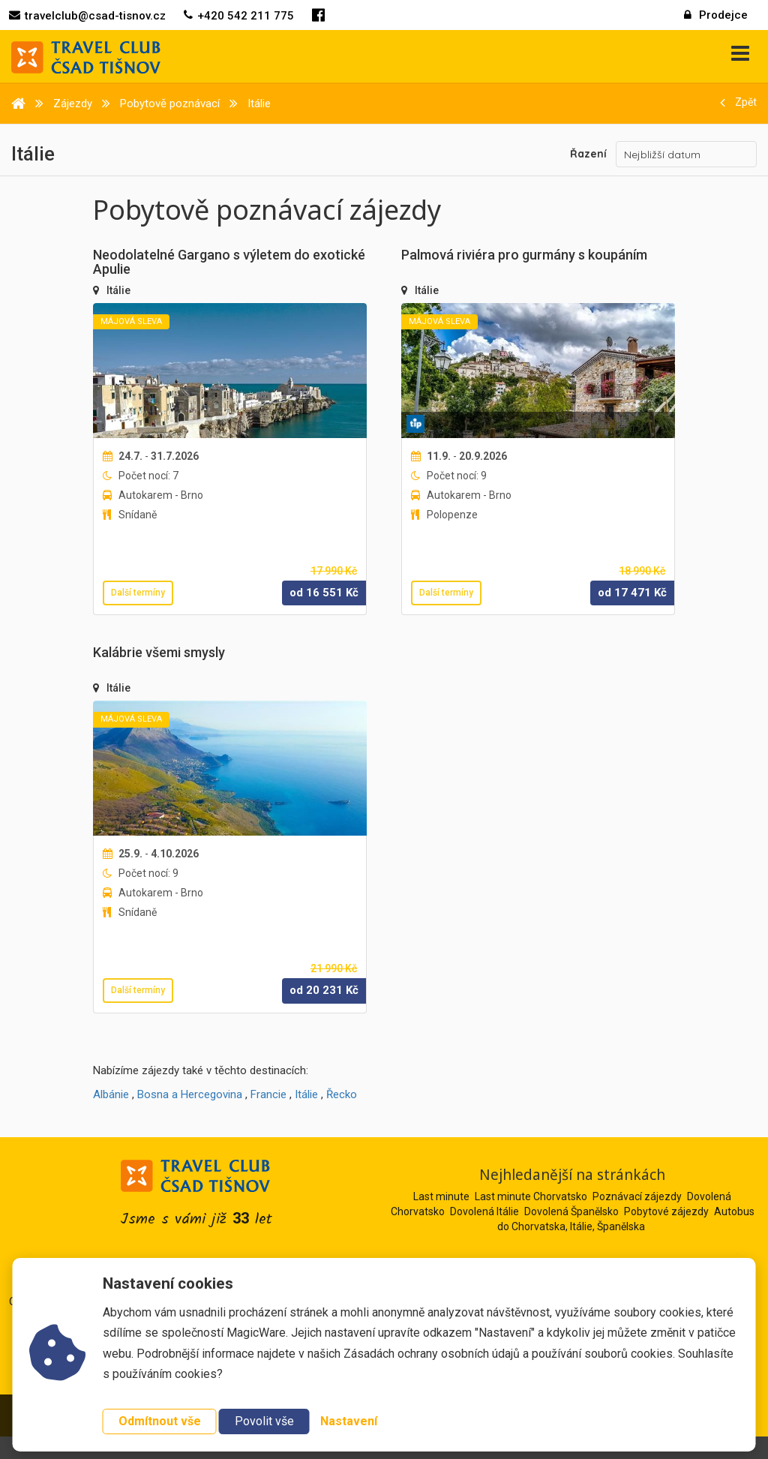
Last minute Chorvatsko (531, 1196)
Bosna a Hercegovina (189, 1094)
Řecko (341, 1094)
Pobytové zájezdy (666, 1211)
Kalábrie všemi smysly (159, 652)
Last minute (441, 1196)
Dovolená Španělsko (571, 1211)
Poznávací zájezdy (637, 1196)
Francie (268, 1094)
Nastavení (348, 1421)
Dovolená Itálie (484, 1211)
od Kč (324, 592)
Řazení (588, 154)
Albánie (111, 1094)
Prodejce (716, 15)
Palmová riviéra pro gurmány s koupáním (524, 255)
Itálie (118, 290)
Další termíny (138, 592)
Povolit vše (264, 1421)
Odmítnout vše (159, 1421)
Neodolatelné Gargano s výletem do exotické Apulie (229, 262)
